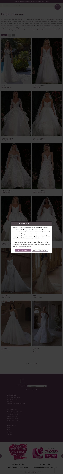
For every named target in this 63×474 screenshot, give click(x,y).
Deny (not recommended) (31, 252)
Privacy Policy (36, 240)
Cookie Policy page (25, 244)
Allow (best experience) (31, 248)
